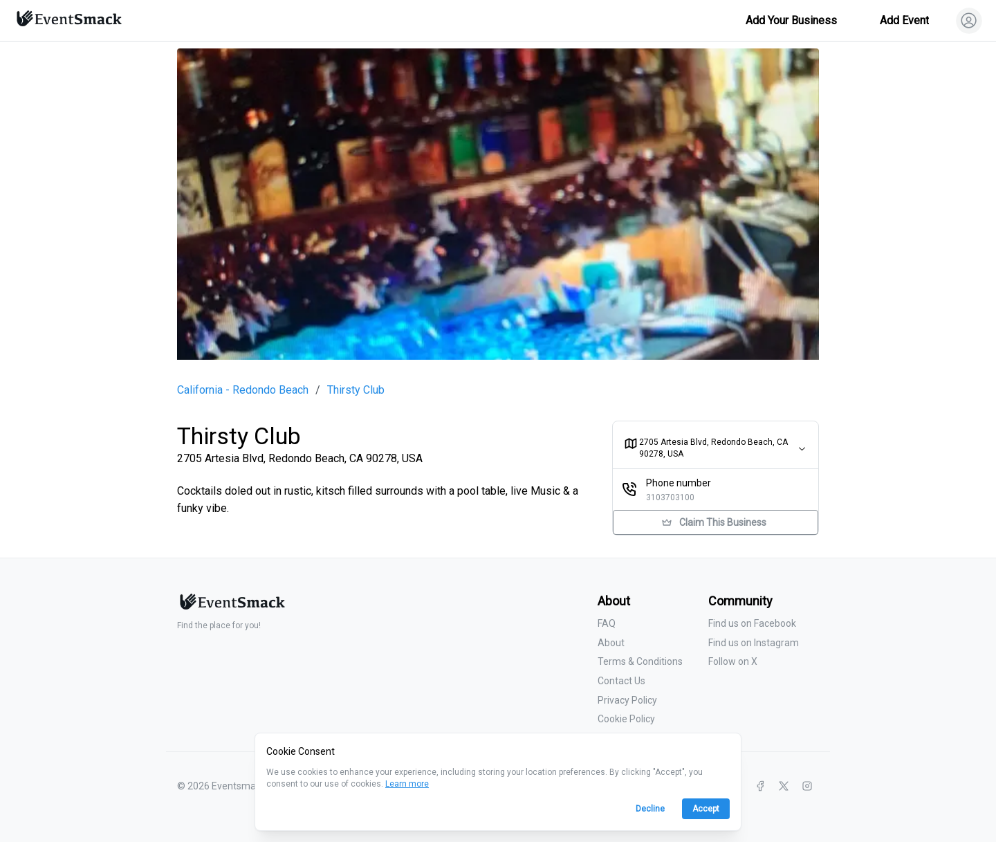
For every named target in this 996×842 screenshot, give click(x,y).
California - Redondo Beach (242, 390)
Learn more (407, 784)
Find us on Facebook (752, 623)
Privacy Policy (627, 700)
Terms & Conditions (640, 661)
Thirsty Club (356, 390)
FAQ (607, 623)
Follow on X (732, 661)
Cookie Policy (626, 718)
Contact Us (621, 680)
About (611, 642)
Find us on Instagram (753, 642)
